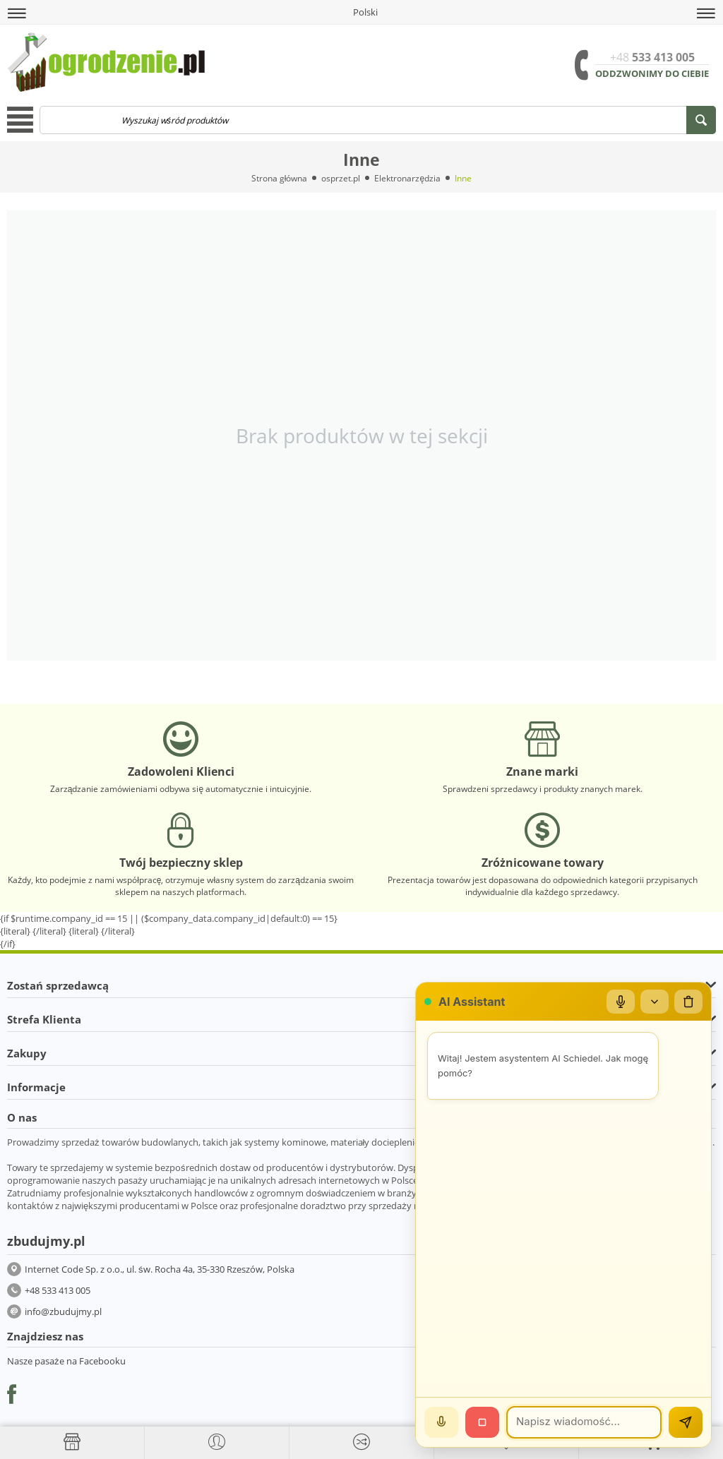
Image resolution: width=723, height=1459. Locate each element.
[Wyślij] (686, 1422)
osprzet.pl (340, 178)
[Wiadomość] (584, 1422)
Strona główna (279, 178)
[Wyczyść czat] (688, 1002)
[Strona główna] (72, 1442)
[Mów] (441, 1422)
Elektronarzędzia (407, 178)
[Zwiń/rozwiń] (654, 1002)
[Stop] (482, 1422)
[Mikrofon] (621, 1002)
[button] (17, 13)
